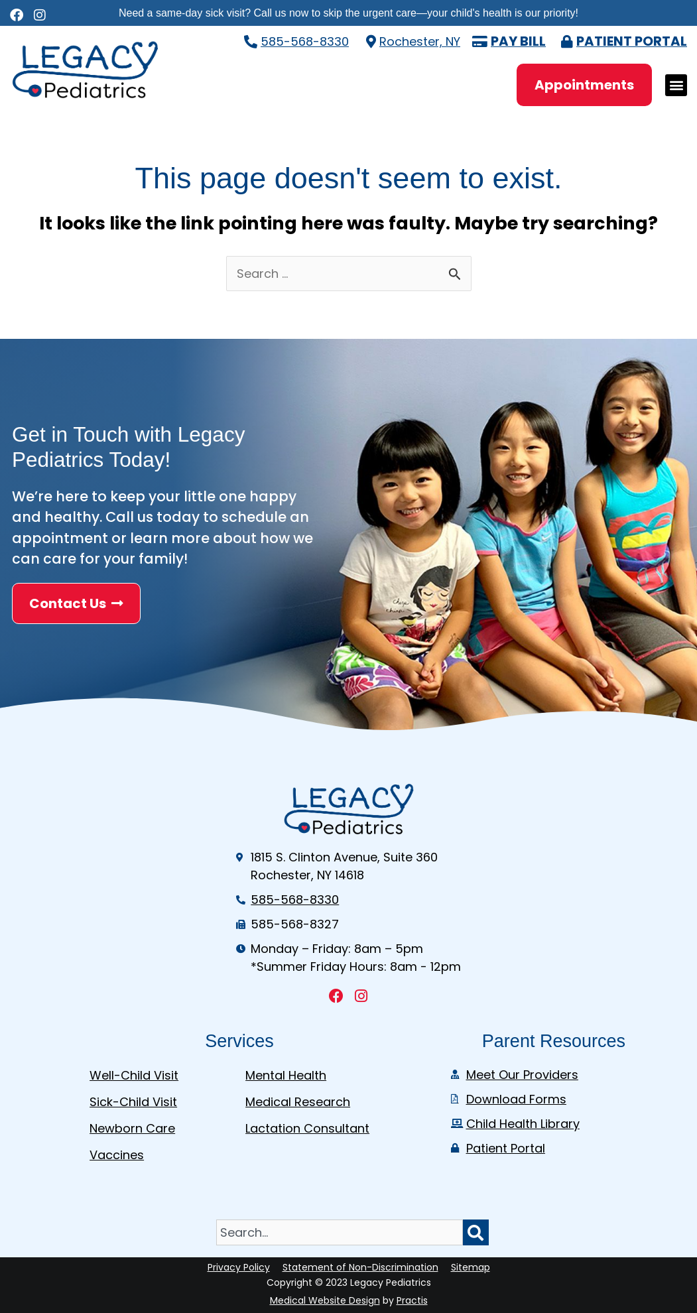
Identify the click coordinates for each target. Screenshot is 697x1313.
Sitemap (470, 1267)
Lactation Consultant (307, 1128)
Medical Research (297, 1102)
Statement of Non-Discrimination (360, 1267)
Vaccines (117, 1155)
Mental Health (285, 1075)
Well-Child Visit (134, 1075)
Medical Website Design (325, 1300)
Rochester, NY (419, 41)
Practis (412, 1300)
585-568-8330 (305, 41)
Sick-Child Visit (133, 1102)
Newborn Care (132, 1128)
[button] (676, 85)
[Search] (476, 1232)
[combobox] (339, 1232)
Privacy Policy (239, 1267)
